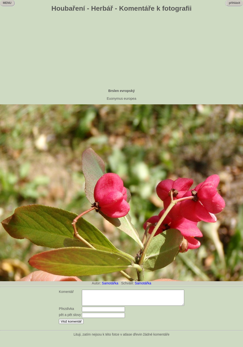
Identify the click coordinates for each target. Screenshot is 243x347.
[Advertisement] (121, 51)
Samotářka (110, 283)
